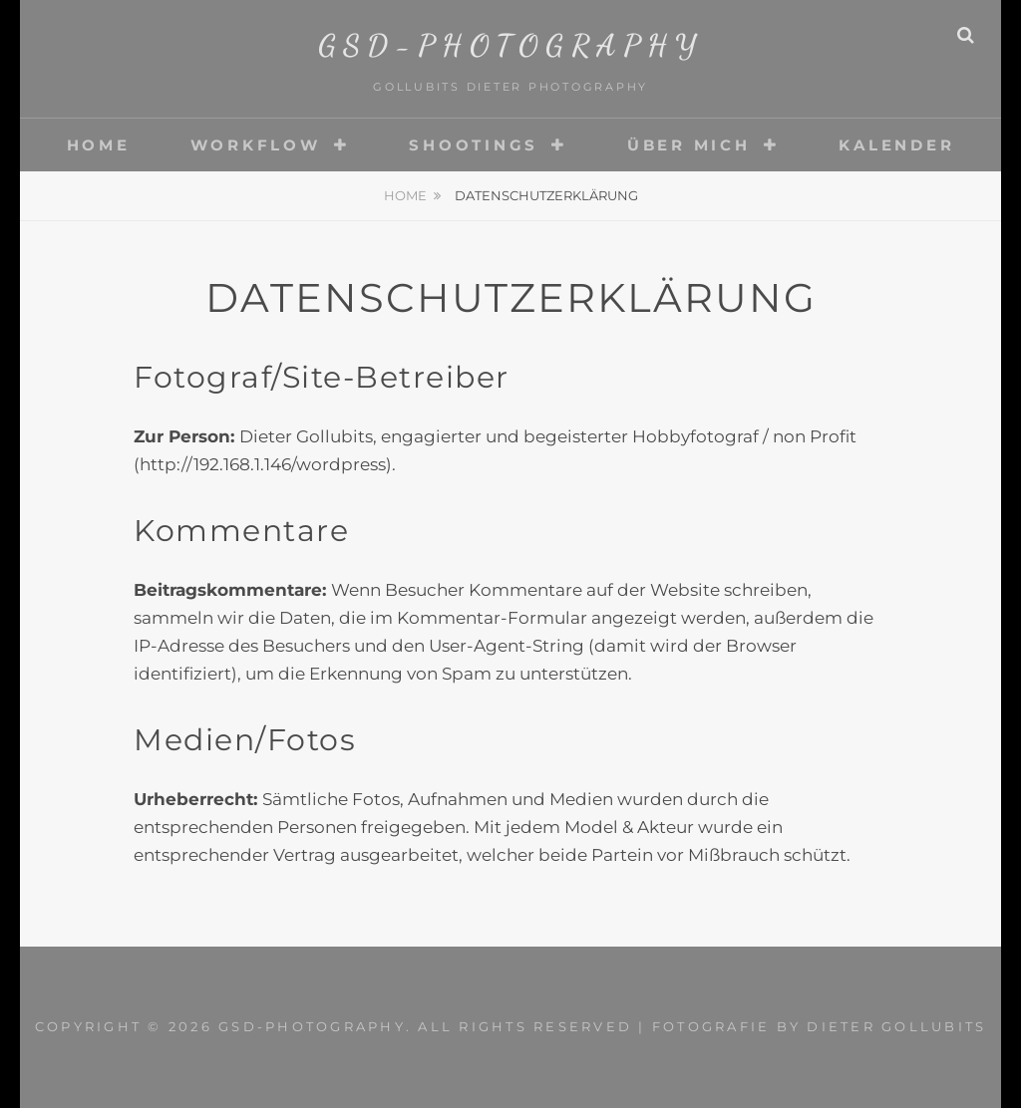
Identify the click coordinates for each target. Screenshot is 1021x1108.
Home (99, 145)
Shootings (473, 145)
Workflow (255, 145)
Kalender (896, 145)
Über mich (689, 145)
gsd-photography (511, 45)
